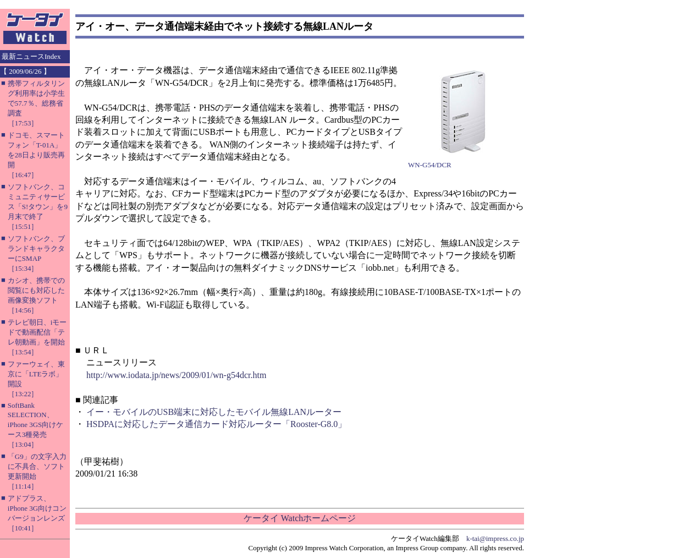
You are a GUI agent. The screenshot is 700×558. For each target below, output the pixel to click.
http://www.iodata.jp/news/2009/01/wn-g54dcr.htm (176, 375)
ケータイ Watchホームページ (300, 518)
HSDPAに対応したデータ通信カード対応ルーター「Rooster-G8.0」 (216, 424)
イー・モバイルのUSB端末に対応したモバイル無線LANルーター (213, 412)
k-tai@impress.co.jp (495, 538)
